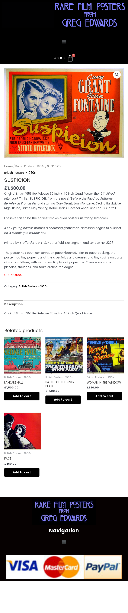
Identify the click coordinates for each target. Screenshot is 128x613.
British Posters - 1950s (30, 166)
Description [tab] (13, 304)
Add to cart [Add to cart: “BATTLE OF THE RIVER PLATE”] (63, 400)
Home (8, 166)
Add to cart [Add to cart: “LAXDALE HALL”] (22, 396)
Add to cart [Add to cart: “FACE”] (22, 472)
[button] (64, 42)
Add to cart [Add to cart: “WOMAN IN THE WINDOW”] (104, 396)
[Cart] (64, 59)
